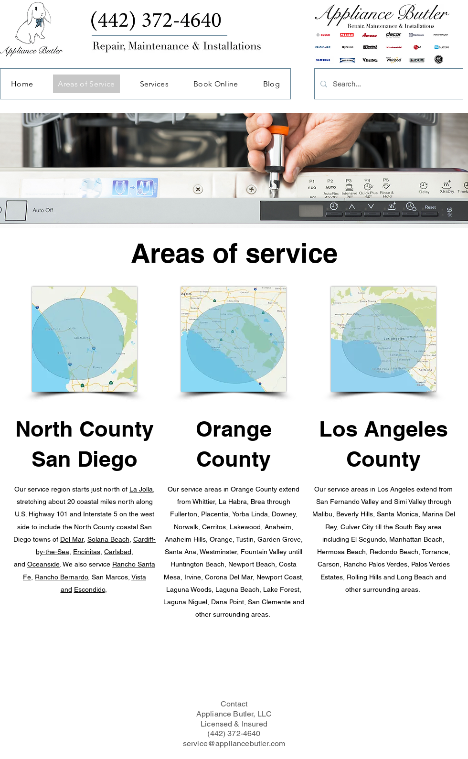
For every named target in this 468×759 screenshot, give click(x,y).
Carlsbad (117, 552)
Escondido (89, 589)
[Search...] (388, 84)
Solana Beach (108, 539)
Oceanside (43, 564)
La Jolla (141, 489)
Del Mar (72, 539)
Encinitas (86, 552)
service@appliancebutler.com (234, 743)
